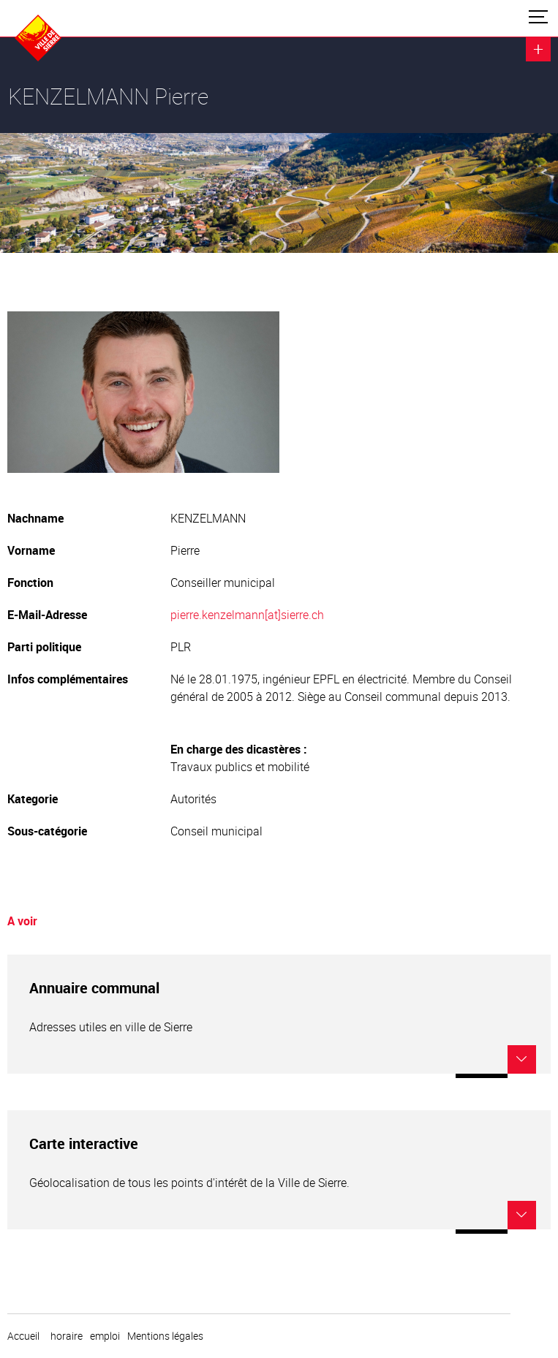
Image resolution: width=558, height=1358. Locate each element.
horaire (66, 1336)
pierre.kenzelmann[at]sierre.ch (247, 615)
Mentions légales (165, 1336)
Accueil (23, 1336)
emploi (105, 1336)
